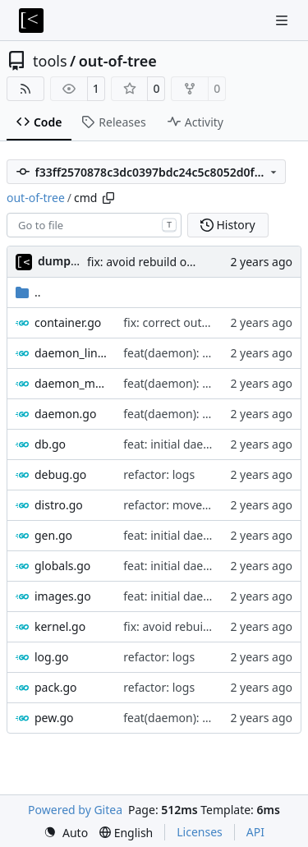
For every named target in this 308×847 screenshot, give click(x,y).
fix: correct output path (185, 322)
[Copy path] (108, 198)
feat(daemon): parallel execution (210, 353)
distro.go (58, 505)
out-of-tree (118, 61)
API (255, 832)
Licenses (200, 832)
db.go (50, 444)
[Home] (31, 20)
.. (28, 292)
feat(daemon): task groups (194, 717)
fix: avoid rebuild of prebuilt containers (191, 261)
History (227, 224)
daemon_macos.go (70, 383)
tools (50, 61)
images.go (62, 596)
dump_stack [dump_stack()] (71, 261)
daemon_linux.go (70, 353)
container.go (67, 322)
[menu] (66, 832)
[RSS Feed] (25, 88)
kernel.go (59, 626)
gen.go (53, 535)
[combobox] (94, 225)
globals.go (62, 565)
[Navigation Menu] (283, 20)
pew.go (54, 717)
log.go (51, 657)
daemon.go (65, 413)
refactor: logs (159, 474)
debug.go (60, 474)
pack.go (55, 687)
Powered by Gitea (75, 809)
